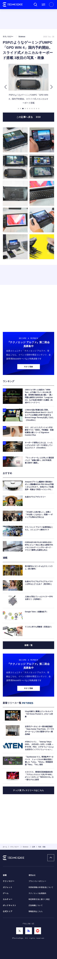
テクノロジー (8, 881)
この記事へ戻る (28, 117)
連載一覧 (28, 645)
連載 (5, 875)
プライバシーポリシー (37, 881)
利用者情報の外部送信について (41, 887)
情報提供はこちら (36, 911)
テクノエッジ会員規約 (37, 893)
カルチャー (7, 899)
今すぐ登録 (28, 367)
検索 (35, 4)
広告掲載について (36, 905)
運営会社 (32, 875)
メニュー (43, 4)
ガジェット (7, 887)
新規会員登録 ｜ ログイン (51, 4)
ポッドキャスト (9, 905)
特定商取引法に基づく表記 (39, 899)
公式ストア (7, 911)
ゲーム (6, 893)
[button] (5, 87)
